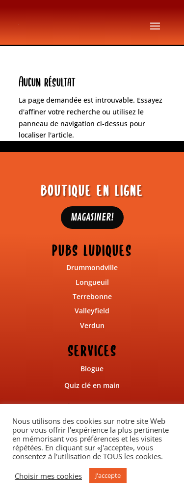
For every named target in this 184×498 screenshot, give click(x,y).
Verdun (92, 325)
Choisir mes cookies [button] (48, 475)
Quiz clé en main (92, 385)
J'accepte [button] (108, 475)
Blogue (92, 368)
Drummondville (92, 267)
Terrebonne (92, 296)
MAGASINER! (92, 217)
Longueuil (92, 282)
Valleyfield (92, 310)
